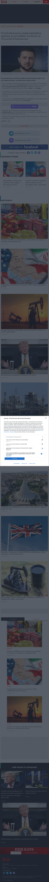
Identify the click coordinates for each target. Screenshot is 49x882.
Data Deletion (17, 463)
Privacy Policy (32, 463)
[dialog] (24, 441)
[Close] (46, 418)
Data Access (24, 463)
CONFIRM (14, 458)
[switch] (42, 439)
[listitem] (24, 437)
